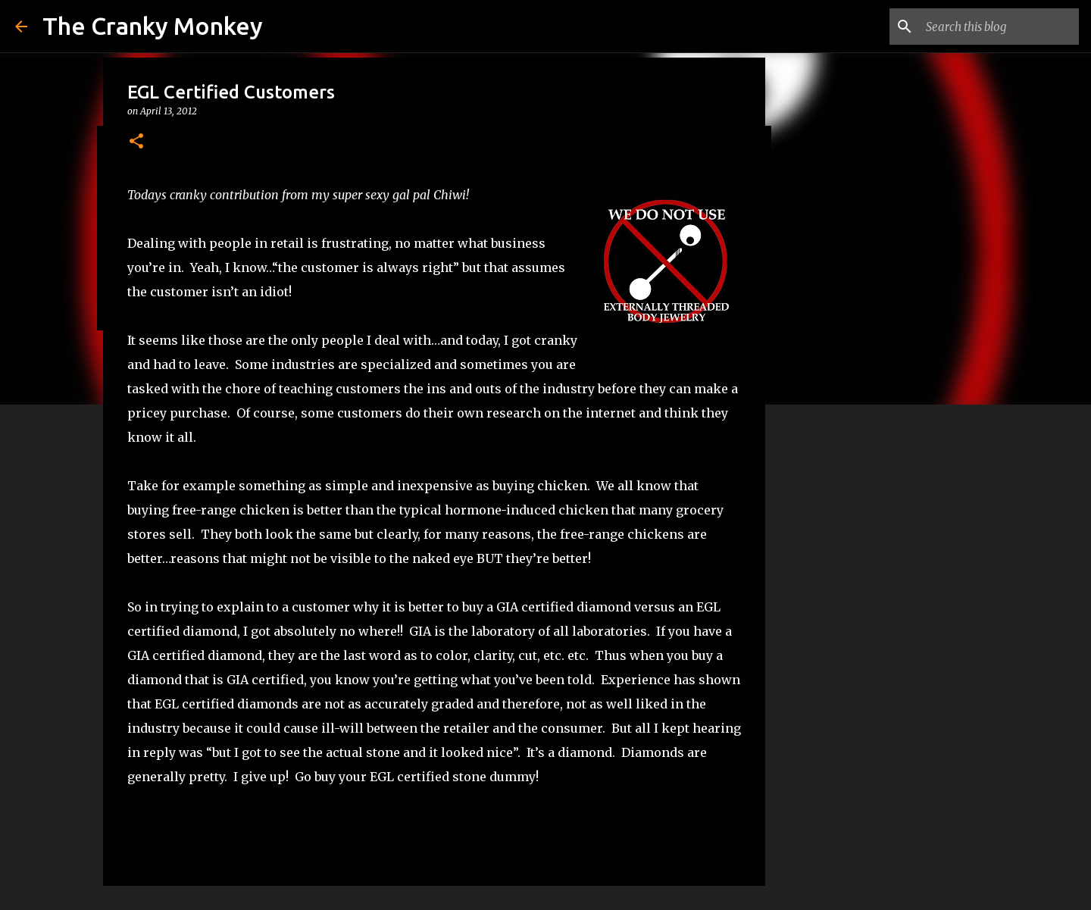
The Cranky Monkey (152, 25)
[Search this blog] (999, 26)
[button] (136, 142)
